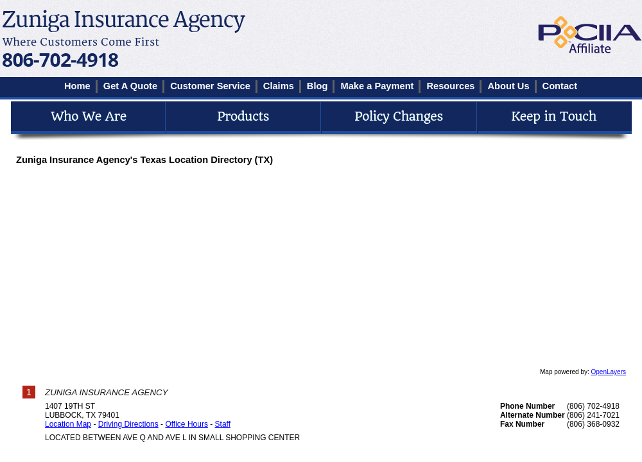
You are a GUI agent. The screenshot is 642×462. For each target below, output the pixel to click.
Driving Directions (128, 424)
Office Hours (186, 424)
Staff (222, 424)
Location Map (68, 424)
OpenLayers (608, 371)
